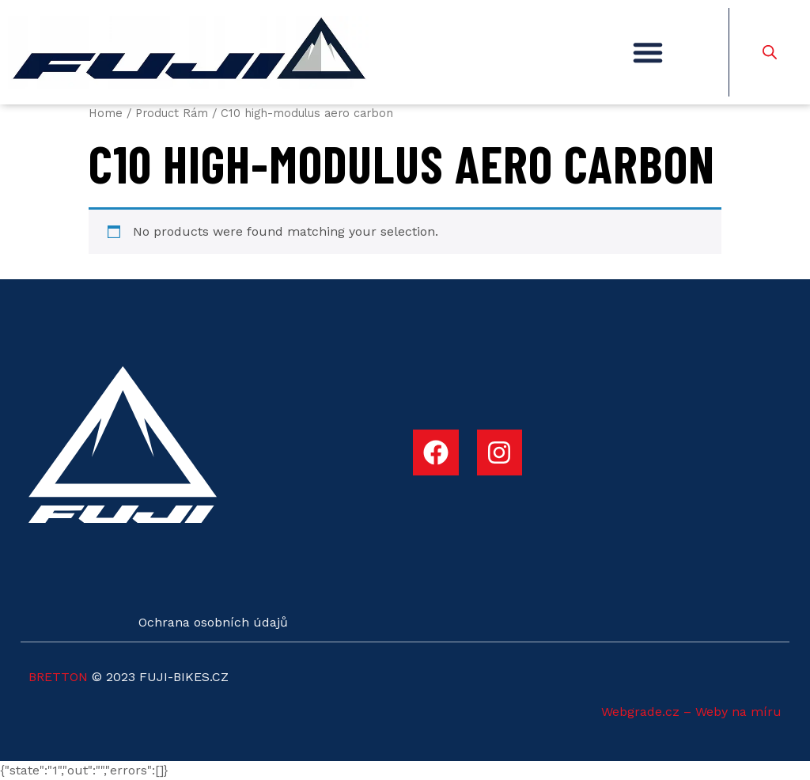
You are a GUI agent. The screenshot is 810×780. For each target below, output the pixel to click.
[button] (648, 52)
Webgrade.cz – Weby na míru (691, 711)
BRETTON (58, 676)
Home (106, 113)
